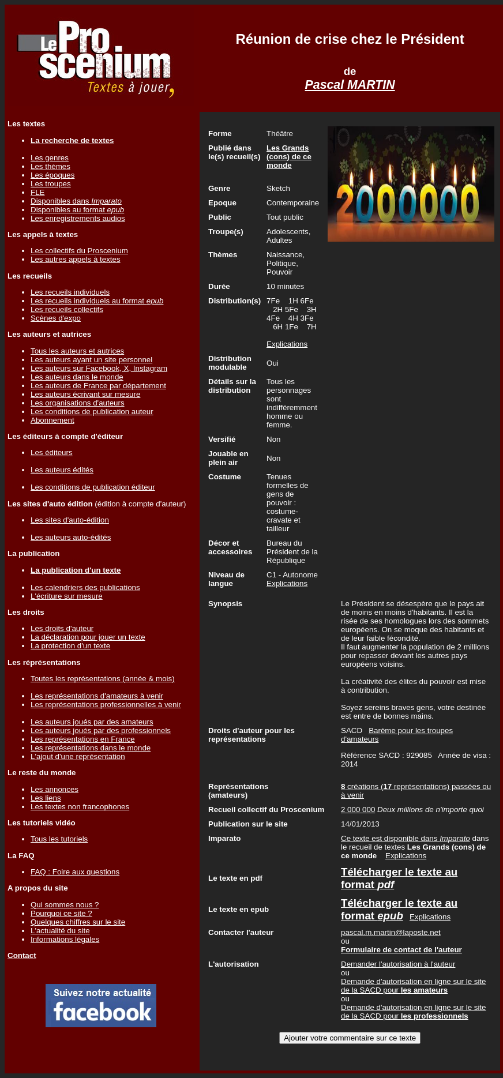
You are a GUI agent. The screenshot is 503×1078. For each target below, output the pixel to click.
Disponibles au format (77, 209)
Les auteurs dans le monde (77, 377)
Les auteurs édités (62, 469)
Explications (286, 344)
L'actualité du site (60, 930)
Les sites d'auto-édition (70, 520)
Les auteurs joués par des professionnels (101, 730)
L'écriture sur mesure (67, 596)
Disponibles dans (76, 201)
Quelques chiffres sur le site (78, 922)
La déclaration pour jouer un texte (88, 637)
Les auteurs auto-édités (71, 537)
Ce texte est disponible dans (405, 838)
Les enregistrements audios (78, 218)
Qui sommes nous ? (65, 904)
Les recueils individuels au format (97, 300)
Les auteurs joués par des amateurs (92, 722)
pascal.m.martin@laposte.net (391, 932)
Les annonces (54, 789)
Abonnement (52, 420)
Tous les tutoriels (59, 839)
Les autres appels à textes (76, 259)
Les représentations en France (83, 739)
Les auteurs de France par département (98, 385)
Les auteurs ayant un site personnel (91, 359)
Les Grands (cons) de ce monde (288, 157)
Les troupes (51, 183)
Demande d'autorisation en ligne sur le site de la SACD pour (413, 985)
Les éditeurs (52, 452)
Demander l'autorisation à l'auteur (398, 964)
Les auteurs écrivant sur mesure (85, 394)
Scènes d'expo (56, 318)
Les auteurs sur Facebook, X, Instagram (99, 368)
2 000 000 (358, 809)
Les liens (46, 798)
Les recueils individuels (70, 292)
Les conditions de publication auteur (92, 411)
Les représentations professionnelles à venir (106, 704)
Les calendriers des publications (85, 587)
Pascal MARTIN (350, 85)
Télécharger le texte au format (399, 909)
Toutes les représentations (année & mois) (103, 678)
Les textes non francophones (80, 806)
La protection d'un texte (70, 645)
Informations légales (65, 939)
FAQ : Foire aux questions (75, 871)
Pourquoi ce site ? (61, 913)
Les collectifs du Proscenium (79, 250)
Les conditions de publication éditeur (93, 487)
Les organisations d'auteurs (78, 403)
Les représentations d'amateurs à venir (97, 696)
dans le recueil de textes (415, 847)
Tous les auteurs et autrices (77, 351)
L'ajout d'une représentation (78, 756)
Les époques (52, 175)
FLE (37, 192)
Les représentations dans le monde (91, 747)
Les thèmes (50, 166)
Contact (21, 955)
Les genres (50, 157)
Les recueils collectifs (67, 309)
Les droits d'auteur (62, 628)
